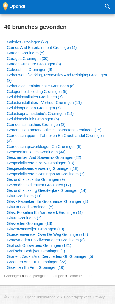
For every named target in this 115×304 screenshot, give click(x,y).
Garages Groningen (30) (28, 58)
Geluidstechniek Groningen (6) (33, 119)
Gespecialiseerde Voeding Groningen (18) (42, 168)
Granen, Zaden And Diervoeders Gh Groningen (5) (50, 256)
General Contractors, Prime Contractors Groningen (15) (54, 130)
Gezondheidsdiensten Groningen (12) (39, 185)
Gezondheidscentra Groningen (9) (36, 179)
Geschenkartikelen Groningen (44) (36, 152)
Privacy (99, 297)
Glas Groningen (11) (24, 196)
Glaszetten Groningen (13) (29, 223)
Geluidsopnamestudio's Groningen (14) (40, 113)
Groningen (12, 276)
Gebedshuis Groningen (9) (29, 69)
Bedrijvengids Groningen (45, 276)
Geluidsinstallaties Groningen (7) (35, 97)
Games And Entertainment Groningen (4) (42, 47)
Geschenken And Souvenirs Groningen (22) (44, 157)
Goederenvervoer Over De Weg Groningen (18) (47, 234)
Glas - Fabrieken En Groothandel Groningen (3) (47, 201)
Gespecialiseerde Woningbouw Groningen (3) (46, 174)
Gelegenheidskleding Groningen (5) (37, 91)
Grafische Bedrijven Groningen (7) (36, 251)
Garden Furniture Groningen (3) (34, 64)
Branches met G (81, 276)
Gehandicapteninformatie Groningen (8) (41, 86)
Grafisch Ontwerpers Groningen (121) (39, 245)
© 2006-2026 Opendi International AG (33, 297)
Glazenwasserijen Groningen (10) (35, 229)
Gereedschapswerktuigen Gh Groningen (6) (44, 146)
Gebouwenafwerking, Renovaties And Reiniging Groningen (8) (57, 78)
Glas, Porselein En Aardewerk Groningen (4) (45, 212)
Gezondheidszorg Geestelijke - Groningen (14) (46, 190)
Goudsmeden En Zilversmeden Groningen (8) (46, 240)
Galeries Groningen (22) (27, 42)
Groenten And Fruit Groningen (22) (36, 262)
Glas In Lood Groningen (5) (30, 207)
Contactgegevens (77, 297)
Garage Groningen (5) (25, 53)
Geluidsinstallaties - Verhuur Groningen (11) (44, 102)
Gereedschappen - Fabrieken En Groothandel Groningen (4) (55, 138)
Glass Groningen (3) (24, 218)
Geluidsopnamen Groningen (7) (34, 108)
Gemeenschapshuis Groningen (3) (36, 124)
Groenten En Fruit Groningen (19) (35, 267)
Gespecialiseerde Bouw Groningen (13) (40, 163)
